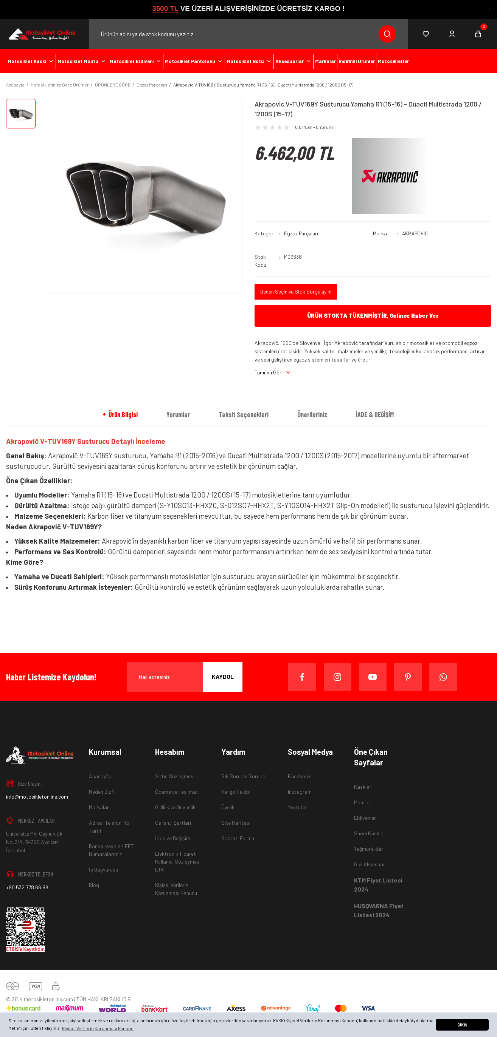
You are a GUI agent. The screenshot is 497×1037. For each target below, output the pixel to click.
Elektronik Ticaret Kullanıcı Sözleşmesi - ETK (179, 861)
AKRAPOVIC (416, 233)
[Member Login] (452, 34)
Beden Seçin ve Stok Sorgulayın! (296, 292)
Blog (94, 885)
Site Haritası (235, 822)
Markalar (99, 807)
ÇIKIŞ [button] (462, 1024)
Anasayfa (100, 776)
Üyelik (228, 807)
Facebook (299, 776)
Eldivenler (365, 817)
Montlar (362, 802)
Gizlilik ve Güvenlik (175, 807)
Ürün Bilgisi (123, 414)
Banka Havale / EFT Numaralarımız (111, 850)
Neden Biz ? (102, 791)
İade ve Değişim (172, 838)
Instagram (300, 791)
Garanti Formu (237, 838)
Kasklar (362, 787)
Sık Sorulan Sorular (243, 776)
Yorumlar (178, 414)
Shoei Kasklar (369, 833)
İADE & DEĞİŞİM (375, 414)
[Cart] (478, 34)
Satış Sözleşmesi (174, 776)
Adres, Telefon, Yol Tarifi (109, 826)
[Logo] (41, 34)
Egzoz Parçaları (302, 233)
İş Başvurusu (103, 869)
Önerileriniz (312, 414)
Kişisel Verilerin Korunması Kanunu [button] (98, 1028)
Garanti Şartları (173, 822)
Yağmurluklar (368, 848)
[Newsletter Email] (184, 677)
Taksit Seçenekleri (244, 414)
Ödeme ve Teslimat (176, 791)
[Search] (248, 34)
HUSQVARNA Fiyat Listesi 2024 (379, 910)
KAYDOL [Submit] (222, 676)
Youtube (297, 807)
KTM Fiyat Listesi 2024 (378, 884)
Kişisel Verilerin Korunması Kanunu (176, 889)
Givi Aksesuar (369, 864)
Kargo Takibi (235, 791)
